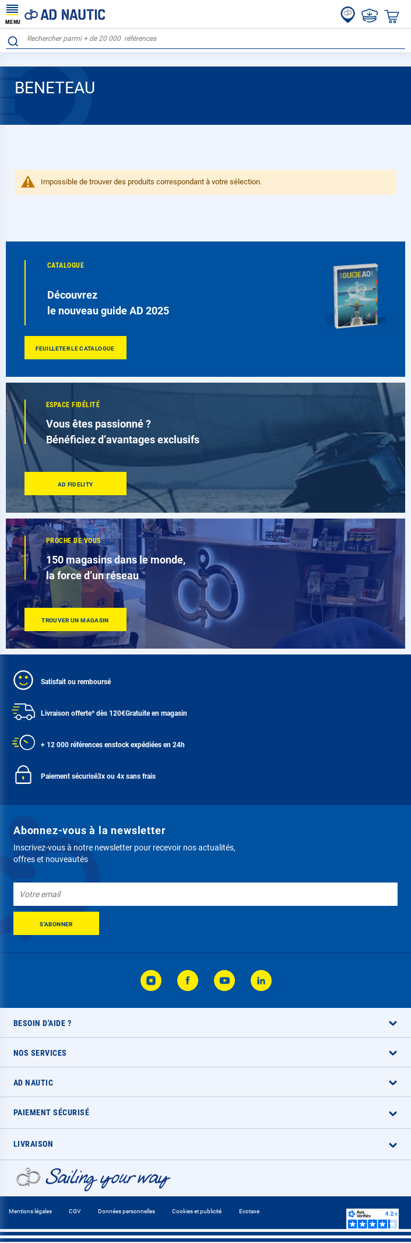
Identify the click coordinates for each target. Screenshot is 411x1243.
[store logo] (55, 14)
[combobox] (205, 39)
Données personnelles (126, 1211)
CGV (74, 1211)
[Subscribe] (56, 923)
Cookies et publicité (197, 1211)
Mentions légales (30, 1211)
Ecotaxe (249, 1211)
